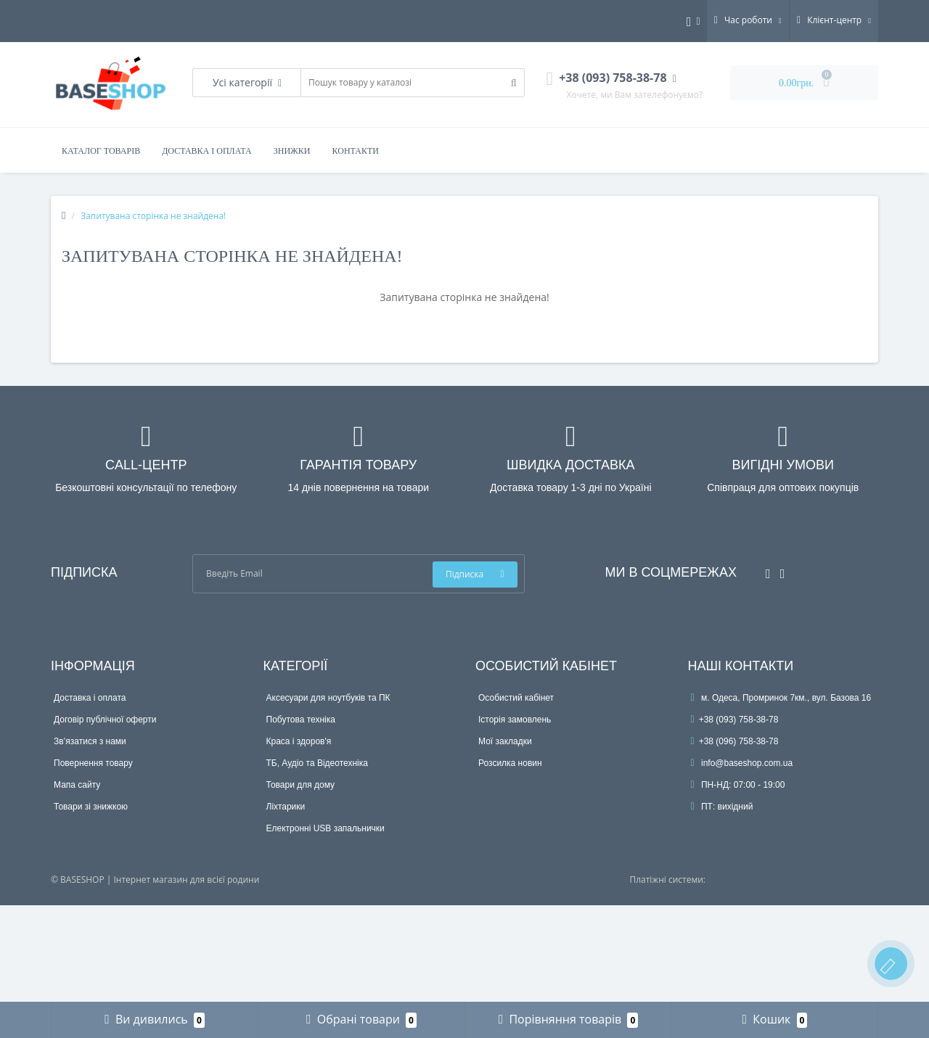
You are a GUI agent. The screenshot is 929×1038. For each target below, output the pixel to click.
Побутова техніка (300, 719)
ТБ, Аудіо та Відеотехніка (317, 763)
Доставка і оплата (207, 151)
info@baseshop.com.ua (742, 763)
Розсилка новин (510, 763)
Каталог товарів (101, 151)
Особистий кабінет (516, 698)
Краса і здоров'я (299, 741)
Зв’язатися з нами (90, 741)
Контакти (355, 151)
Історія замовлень (514, 719)
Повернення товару (93, 763)
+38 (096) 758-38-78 (735, 741)
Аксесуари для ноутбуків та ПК (328, 698)
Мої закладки (505, 741)
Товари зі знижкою (91, 807)
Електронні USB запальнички (325, 828)
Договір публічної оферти (105, 719)
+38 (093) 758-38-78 (735, 719)
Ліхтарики (286, 807)
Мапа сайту (77, 785)
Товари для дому (300, 785)
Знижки (292, 151)
